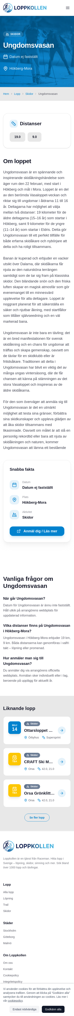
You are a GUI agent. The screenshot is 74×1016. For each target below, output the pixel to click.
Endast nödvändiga (24, 1009)
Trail (5, 904)
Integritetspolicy (12, 981)
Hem (6, 93)
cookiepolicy (15, 1000)
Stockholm (9, 930)
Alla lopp (8, 892)
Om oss (8, 962)
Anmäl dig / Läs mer (37, 531)
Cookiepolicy (11, 975)
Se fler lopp (36, 817)
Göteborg (9, 936)
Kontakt (7, 969)
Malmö (7, 943)
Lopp (17, 93)
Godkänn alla (53, 1009)
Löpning (8, 898)
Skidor (29, 93)
